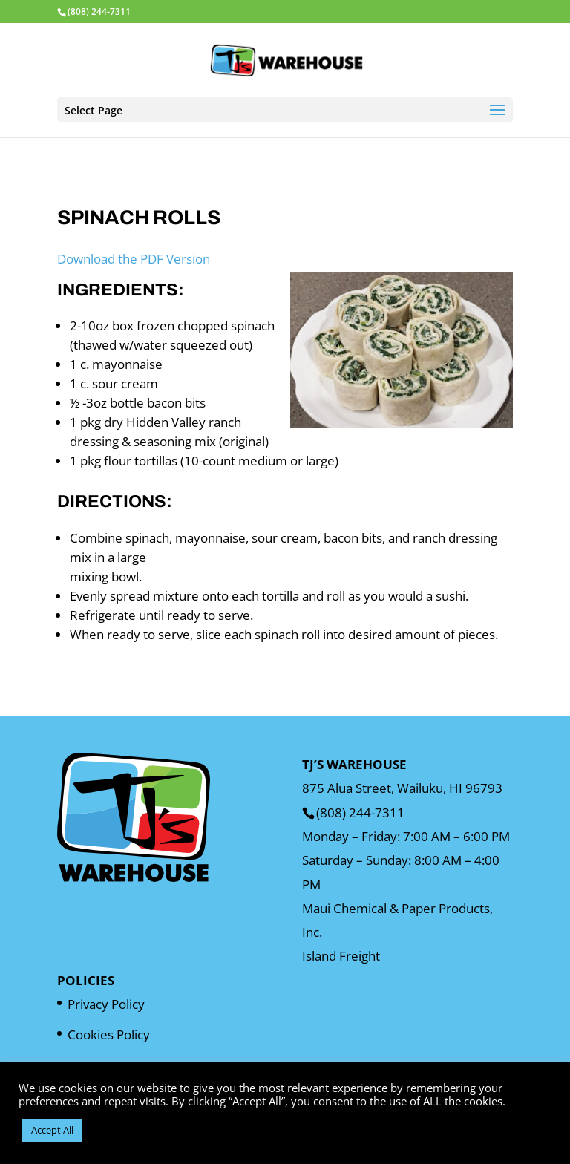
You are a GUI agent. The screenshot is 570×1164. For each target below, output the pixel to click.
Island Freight (341, 955)
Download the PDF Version (133, 258)
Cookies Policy (109, 1034)
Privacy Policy (106, 1004)
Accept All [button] (52, 1130)
